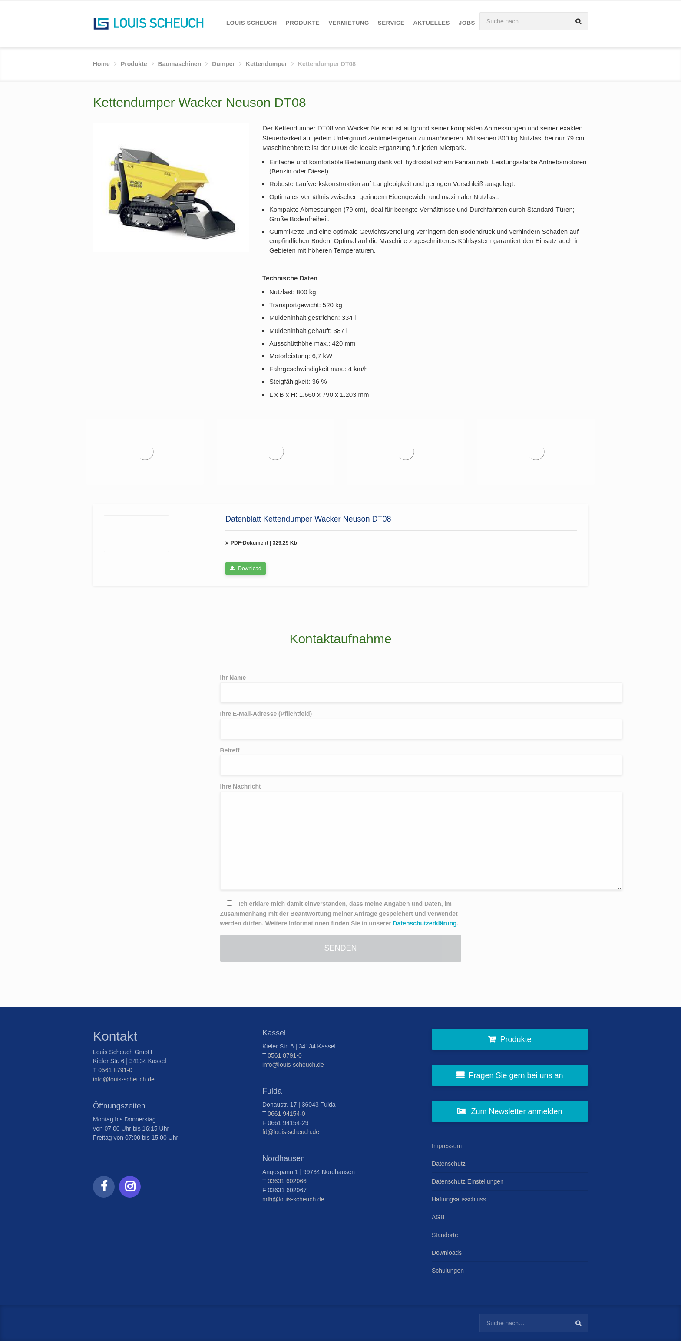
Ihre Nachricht (340, 836)
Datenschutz (449, 1163)
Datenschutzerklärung (425, 923)
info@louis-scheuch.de (124, 1079)
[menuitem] (251, 23)
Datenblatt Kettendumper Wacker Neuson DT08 (308, 519)
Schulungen (448, 1270)
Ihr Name (340, 688)
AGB (438, 1217)
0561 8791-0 (115, 1070)
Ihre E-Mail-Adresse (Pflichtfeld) (340, 724)
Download (245, 569)
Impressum (447, 1145)
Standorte (445, 1234)
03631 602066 (287, 1181)
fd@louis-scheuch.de (290, 1131)
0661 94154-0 (286, 1113)
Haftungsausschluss (459, 1199)
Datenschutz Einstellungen (468, 1181)
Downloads (447, 1252)
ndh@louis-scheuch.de (293, 1199)
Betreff (340, 761)
